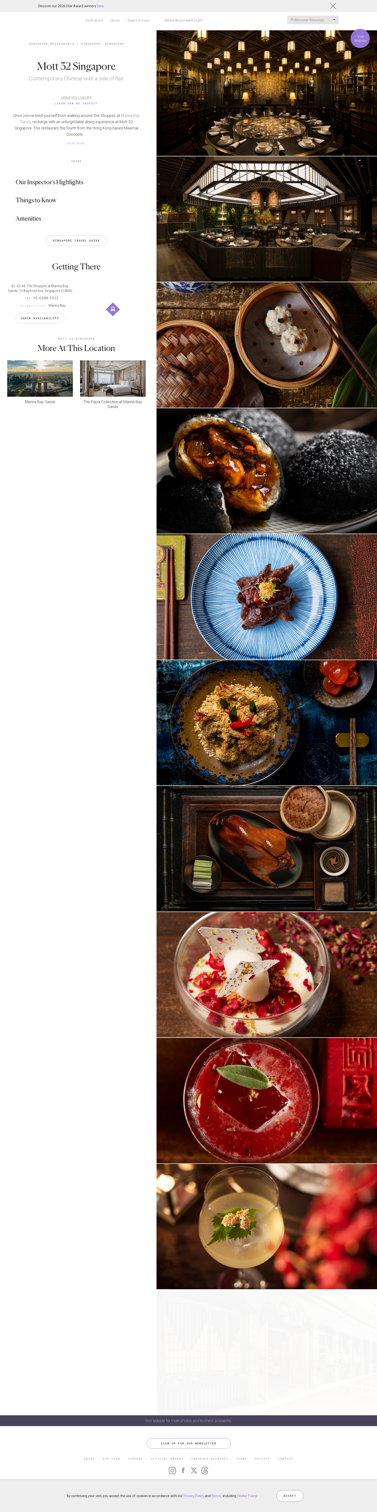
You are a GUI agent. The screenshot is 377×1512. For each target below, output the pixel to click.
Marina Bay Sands (40, 402)
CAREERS (135, 1459)
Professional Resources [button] (313, 20)
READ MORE (76, 143)
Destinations (94, 20)
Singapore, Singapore (102, 43)
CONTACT (285, 1459)
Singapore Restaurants (51, 43)
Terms (216, 1496)
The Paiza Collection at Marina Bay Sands (113, 404)
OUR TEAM (111, 1459)
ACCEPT (289, 1496)
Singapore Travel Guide (76, 240)
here (100, 6)
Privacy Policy (193, 1496)
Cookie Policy (247, 1496)
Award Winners (138, 20)
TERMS (241, 1459)
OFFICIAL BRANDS (167, 1459)
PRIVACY (262, 1459)
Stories (115, 20)
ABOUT (89, 1459)
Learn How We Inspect (76, 103)
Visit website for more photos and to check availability (188, 1420)
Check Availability (40, 318)
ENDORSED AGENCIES (209, 1459)
